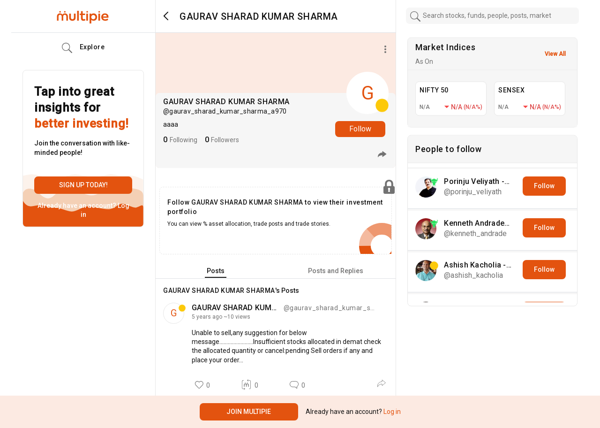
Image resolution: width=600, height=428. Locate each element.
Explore (83, 48)
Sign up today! (83, 185)
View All (555, 54)
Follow (360, 128)
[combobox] (492, 16)
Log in (391, 411)
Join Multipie (248, 411)
